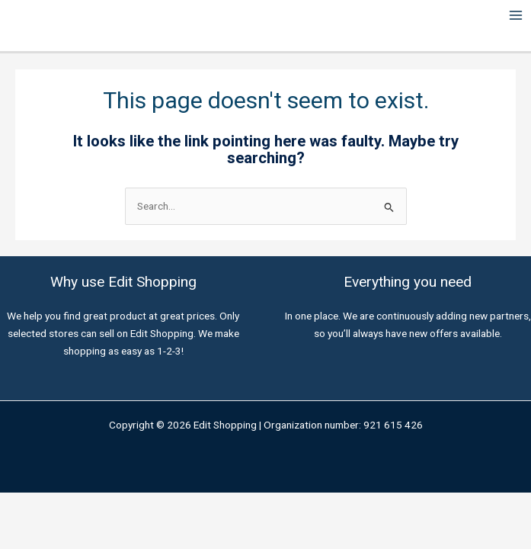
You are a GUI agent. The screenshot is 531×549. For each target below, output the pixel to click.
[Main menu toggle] (516, 15)
